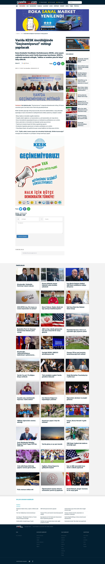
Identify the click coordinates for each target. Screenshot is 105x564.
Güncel (38, 544)
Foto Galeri (85, 535)
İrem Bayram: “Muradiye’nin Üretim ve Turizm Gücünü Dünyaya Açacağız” (26, 517)
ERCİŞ (67, 6)
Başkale (63, 537)
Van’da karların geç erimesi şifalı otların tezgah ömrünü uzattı (75, 509)
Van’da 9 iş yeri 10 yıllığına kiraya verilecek (25, 376)
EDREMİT (62, 6)
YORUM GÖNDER (22, 236)
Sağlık (38, 539)
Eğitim (38, 546)
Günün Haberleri (40, 542)
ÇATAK (51, 6)
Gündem (18, 504)
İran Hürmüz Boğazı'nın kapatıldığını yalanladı (49, 398)
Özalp (62, 555)
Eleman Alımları (40, 535)
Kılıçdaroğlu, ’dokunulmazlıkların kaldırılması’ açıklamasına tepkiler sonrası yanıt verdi (83, 124)
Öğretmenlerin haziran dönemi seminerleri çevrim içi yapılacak (52, 489)
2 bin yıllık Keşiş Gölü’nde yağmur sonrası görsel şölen (26, 466)
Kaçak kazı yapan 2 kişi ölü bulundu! (51, 421)
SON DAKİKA (22, 6)
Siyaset (38, 537)
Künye (84, 544)
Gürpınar (63, 550)
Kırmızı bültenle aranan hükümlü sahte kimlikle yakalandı (83, 67)
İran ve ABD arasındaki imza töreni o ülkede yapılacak (76, 466)
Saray (62, 553)
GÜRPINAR (56, 6)
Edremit (63, 544)
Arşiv (84, 542)
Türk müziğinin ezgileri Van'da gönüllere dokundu (52, 376)
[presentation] (28, 250)
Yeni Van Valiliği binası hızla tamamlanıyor (25, 512)
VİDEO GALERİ (59, 2)
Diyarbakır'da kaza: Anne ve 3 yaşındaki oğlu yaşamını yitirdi (82, 117)
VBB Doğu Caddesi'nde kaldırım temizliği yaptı (77, 444)
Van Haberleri (19, 535)
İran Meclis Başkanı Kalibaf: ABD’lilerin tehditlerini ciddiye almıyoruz (82, 74)
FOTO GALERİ (51, 2)
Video (84, 537)
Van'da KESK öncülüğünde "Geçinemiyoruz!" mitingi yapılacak (36, 33)
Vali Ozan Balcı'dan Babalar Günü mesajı (82, 95)
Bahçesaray (63, 535)
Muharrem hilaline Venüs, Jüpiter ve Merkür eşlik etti (27, 509)
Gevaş (62, 548)
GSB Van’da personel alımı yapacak (48, 508)
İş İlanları (85, 539)
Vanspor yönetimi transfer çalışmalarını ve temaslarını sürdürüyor (74, 513)
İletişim (85, 546)
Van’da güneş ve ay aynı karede (52, 444)
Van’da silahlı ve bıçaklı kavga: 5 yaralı (24, 521)
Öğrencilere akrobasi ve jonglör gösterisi (77, 398)
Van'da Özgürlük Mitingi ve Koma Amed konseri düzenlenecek (75, 517)
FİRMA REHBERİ (43, 2)
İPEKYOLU (76, 6)
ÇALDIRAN (45, 6)
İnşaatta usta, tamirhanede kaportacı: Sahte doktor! (26, 398)
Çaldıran (63, 539)
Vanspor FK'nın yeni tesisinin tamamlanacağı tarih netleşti (76, 353)
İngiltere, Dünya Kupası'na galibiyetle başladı (50, 466)
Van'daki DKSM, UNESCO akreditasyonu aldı (50, 353)
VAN (27, 6)
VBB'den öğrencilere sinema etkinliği (26, 421)
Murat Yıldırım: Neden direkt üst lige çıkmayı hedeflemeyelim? (83, 89)
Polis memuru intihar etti (25, 489)
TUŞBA (71, 6)
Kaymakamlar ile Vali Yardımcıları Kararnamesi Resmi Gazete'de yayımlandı (51, 517)
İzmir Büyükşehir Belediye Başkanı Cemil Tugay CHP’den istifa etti (27, 444)
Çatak (62, 542)
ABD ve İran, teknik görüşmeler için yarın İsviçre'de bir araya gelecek (83, 110)
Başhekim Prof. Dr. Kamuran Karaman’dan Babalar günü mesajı (83, 103)
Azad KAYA (42, 526)
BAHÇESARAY (33, 6)
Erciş (62, 546)
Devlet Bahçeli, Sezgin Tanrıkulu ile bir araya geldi (77, 489)
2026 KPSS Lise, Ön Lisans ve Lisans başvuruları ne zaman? (83, 82)
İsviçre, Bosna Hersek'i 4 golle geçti (76, 421)
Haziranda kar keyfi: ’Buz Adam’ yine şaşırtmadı (75, 521)
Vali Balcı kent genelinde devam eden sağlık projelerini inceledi (50, 522)
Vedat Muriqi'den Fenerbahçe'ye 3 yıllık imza (77, 376)
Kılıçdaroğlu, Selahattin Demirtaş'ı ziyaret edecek (83, 60)
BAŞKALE (40, 6)
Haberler (18, 33)
